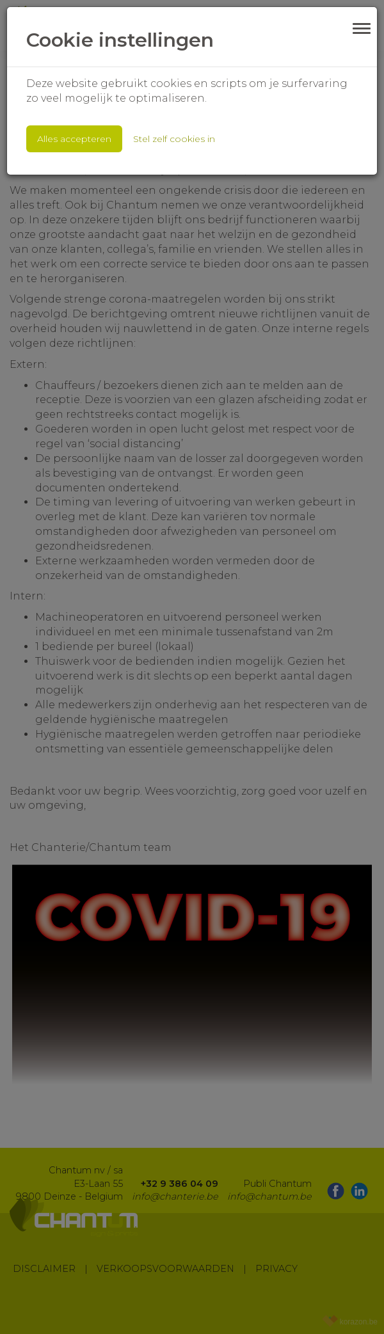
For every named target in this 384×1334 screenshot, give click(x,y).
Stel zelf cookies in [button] (174, 139)
